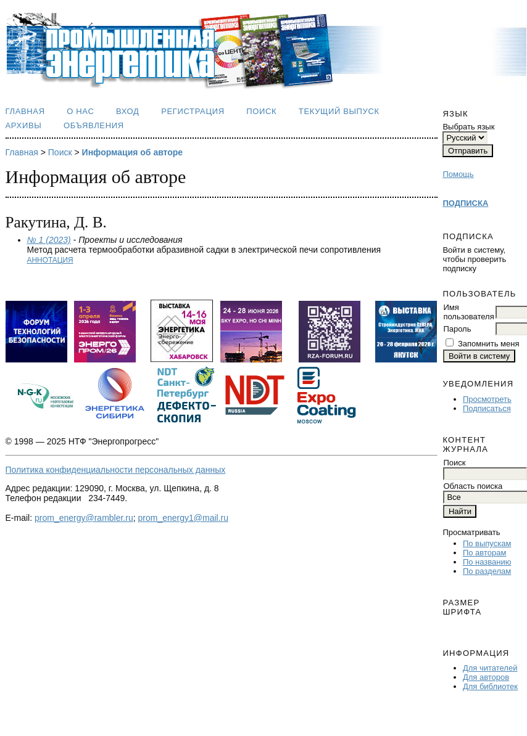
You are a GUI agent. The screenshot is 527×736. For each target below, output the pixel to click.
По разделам (487, 571)
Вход (127, 111)
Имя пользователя (468, 312)
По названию (487, 561)
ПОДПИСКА (465, 203)
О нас (80, 111)
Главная (25, 111)
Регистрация (193, 111)
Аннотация (50, 260)
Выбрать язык (468, 126)
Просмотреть (487, 399)
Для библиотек (490, 686)
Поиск (261, 111)
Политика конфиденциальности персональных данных (116, 470)
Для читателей (490, 668)
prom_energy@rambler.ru (84, 518)
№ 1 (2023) (49, 240)
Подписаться (487, 408)
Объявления (94, 125)
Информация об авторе (132, 152)
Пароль (457, 328)
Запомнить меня (488, 343)
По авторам (484, 552)
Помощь (457, 174)
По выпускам (487, 543)
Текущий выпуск (339, 111)
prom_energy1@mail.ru (183, 518)
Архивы (24, 125)
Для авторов (486, 677)
